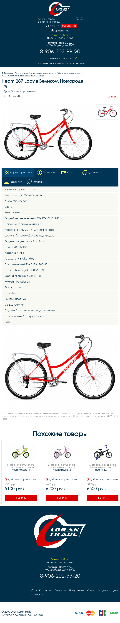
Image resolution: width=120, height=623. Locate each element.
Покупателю (77, 590)
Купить (21, 498)
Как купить (57, 63)
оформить (69, 25)
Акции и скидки (107, 590)
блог (68, 63)
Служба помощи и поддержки (22, 614)
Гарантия (42, 63)
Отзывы (112, 96)
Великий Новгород (49, 22)
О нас (91, 590)
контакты (79, 63)
